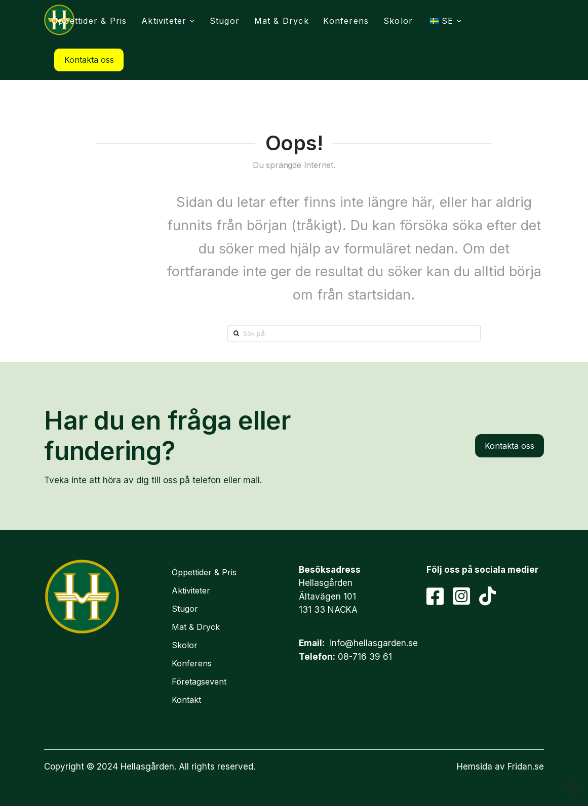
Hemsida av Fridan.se (500, 766)
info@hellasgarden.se (374, 643)
